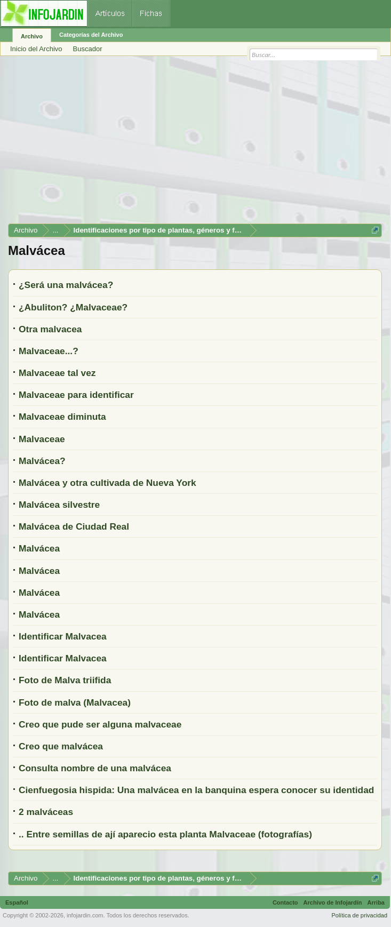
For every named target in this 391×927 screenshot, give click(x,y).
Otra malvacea (50, 329)
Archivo (32, 36)
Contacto (285, 902)
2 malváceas (46, 811)
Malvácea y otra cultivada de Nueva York (107, 482)
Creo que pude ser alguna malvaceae (100, 724)
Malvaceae (42, 439)
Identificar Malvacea (63, 636)
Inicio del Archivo (36, 49)
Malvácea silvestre (59, 504)
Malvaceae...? (48, 351)
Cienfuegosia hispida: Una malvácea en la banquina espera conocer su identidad (196, 790)
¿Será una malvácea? (66, 284)
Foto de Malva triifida (65, 680)
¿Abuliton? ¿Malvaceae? (73, 307)
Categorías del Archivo (91, 34)
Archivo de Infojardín (333, 902)
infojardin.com (85, 915)
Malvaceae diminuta (62, 416)
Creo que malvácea (61, 746)
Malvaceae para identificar (76, 394)
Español (16, 902)
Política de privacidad (359, 915)
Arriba (376, 902)
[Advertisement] (195, 143)
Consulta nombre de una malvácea (95, 768)
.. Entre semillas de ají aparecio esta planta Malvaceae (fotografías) (165, 834)
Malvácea (39, 548)
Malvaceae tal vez (57, 372)
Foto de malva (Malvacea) (75, 702)
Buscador (87, 49)
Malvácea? (42, 460)
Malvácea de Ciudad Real (74, 526)
